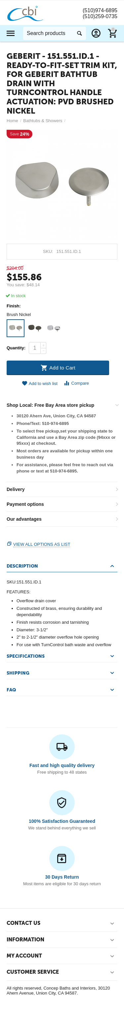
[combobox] (54, 33)
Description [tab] (61, 566)
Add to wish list (40, 383)
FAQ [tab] (61, 690)
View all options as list (41, 544)
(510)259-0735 (100, 16)
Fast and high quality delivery (62, 765)
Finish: (14, 306)
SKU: (48, 251)
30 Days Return (62, 877)
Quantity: (16, 347)
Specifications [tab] (61, 656)
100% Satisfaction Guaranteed (62, 821)
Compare (76, 383)
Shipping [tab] (61, 673)
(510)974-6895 (100, 10)
